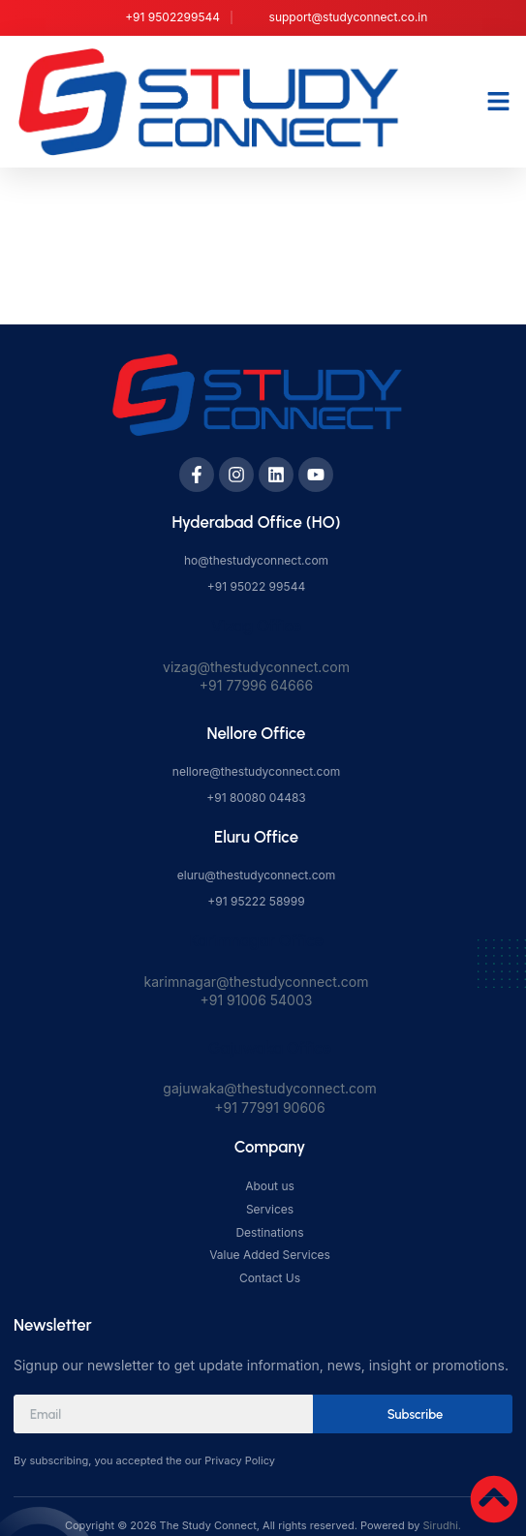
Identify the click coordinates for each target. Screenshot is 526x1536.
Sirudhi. (442, 1525)
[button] (498, 101)
